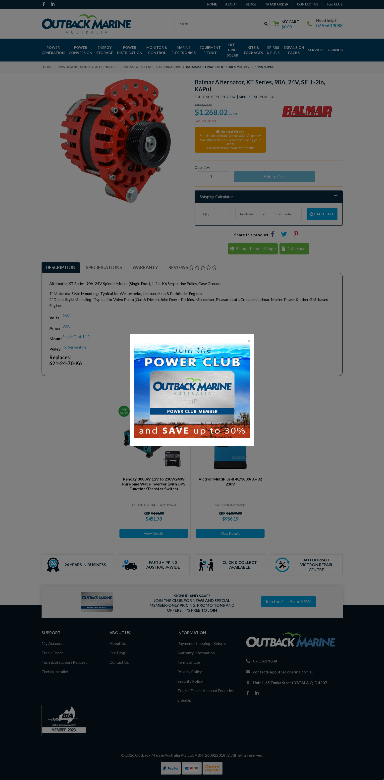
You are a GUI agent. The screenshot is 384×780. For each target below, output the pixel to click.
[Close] (248, 340)
